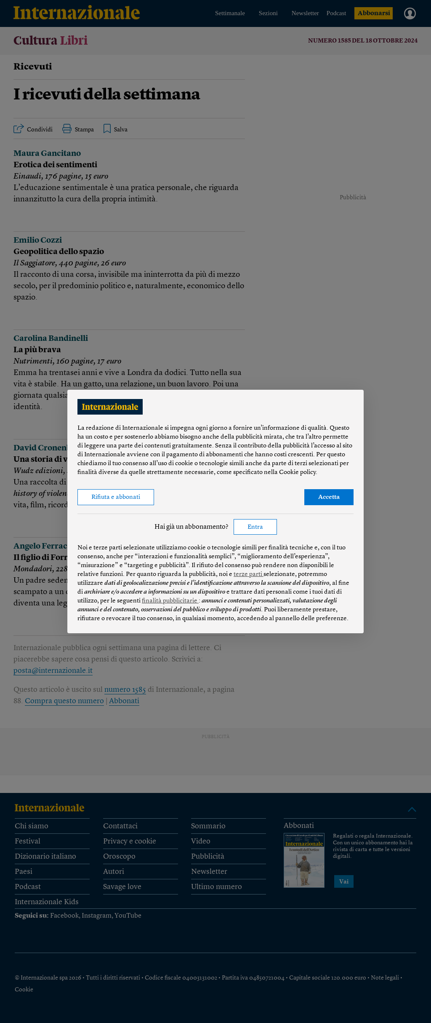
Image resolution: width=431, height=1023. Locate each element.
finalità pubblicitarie (170, 601)
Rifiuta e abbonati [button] (115, 497)
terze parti (248, 574)
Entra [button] (255, 527)
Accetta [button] (329, 497)
